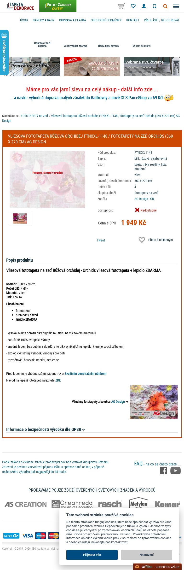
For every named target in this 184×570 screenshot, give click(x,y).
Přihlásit (151, 20)
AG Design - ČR (144, 198)
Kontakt (132, 20)
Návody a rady (43, 20)
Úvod (24, 20)
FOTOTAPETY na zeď (34, 115)
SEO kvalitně (38, 548)
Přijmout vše (92, 555)
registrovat (170, 20)
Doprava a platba (72, 20)
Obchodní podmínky (106, 20)
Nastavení (147, 555)
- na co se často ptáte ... (157, 464)
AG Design (118, 401)
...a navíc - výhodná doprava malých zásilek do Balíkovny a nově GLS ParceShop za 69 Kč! (86, 97)
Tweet (101, 240)
